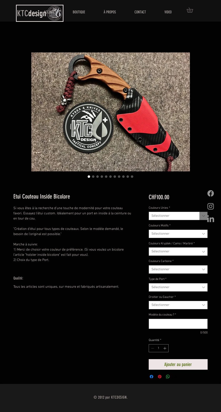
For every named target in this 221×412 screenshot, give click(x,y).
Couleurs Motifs (159, 225)
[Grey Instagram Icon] (210, 206)
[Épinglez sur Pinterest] (159, 376)
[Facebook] (210, 193)
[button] (192, 10)
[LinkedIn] (210, 219)
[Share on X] (176, 376)
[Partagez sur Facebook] (151, 376)
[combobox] (178, 216)
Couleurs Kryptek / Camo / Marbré (172, 243)
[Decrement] (152, 348)
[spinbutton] (159, 348)
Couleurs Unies (159, 208)
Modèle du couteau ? (162, 315)
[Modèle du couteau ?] (178, 324)
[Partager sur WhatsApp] (167, 376)
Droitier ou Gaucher (162, 297)
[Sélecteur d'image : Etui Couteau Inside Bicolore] (89, 176)
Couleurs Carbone (161, 261)
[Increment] (165, 348)
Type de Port (157, 279)
